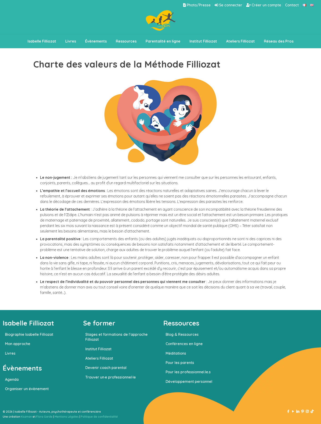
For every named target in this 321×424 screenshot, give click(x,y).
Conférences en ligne (184, 343)
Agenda (12, 379)
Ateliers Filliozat (99, 358)
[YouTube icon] (293, 411)
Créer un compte (263, 5)
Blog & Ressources (182, 334)
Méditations (176, 353)
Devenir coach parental (105, 367)
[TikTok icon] (312, 411)
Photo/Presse (197, 5)
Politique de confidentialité (99, 416)
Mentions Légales (67, 416)
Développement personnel (189, 381)
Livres (10, 353)
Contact (292, 5)
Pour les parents (180, 362)
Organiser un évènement (27, 388)
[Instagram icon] (307, 411)
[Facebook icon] (288, 411)
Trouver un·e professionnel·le (110, 377)
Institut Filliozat (98, 349)
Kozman (26, 416)
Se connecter (228, 5)
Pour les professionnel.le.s (188, 372)
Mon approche (17, 343)
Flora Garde (44, 416)
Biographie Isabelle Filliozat (29, 334)
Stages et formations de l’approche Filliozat (116, 337)
